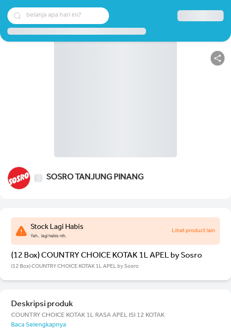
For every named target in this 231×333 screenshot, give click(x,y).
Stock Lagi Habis (57, 227)
